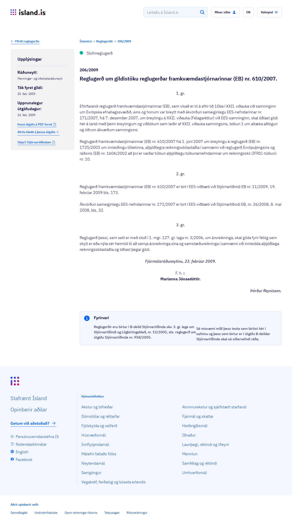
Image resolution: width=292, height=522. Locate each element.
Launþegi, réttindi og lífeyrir (205, 444)
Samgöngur (91, 472)
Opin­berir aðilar (28, 409)
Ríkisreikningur (137, 513)
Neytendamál (93, 463)
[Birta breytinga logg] (42, 159)
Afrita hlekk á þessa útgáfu (38, 132)
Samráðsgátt (18, 513)
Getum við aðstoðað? (33, 423)
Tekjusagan (112, 513)
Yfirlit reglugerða (27, 41)
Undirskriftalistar (46, 513)
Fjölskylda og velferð (99, 425)
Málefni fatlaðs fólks (98, 453)
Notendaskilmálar (31, 444)
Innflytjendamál (95, 444)
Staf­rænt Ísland (28, 398)
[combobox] (175, 12)
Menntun (190, 453)
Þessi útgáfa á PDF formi (34, 124)
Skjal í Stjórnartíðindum (34, 142)
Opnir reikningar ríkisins (81, 513)
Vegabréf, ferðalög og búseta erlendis (113, 481)
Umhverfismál (194, 472)
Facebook (24, 459)
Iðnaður (189, 435)
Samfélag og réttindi (199, 463)
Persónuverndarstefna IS (37, 436)
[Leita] (202, 12)
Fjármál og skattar (197, 416)
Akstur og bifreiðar (97, 406)
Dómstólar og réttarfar (100, 416)
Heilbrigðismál (195, 425)
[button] (225, 12)
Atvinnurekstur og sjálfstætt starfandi (214, 406)
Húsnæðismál (93, 435)
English (22, 451)
